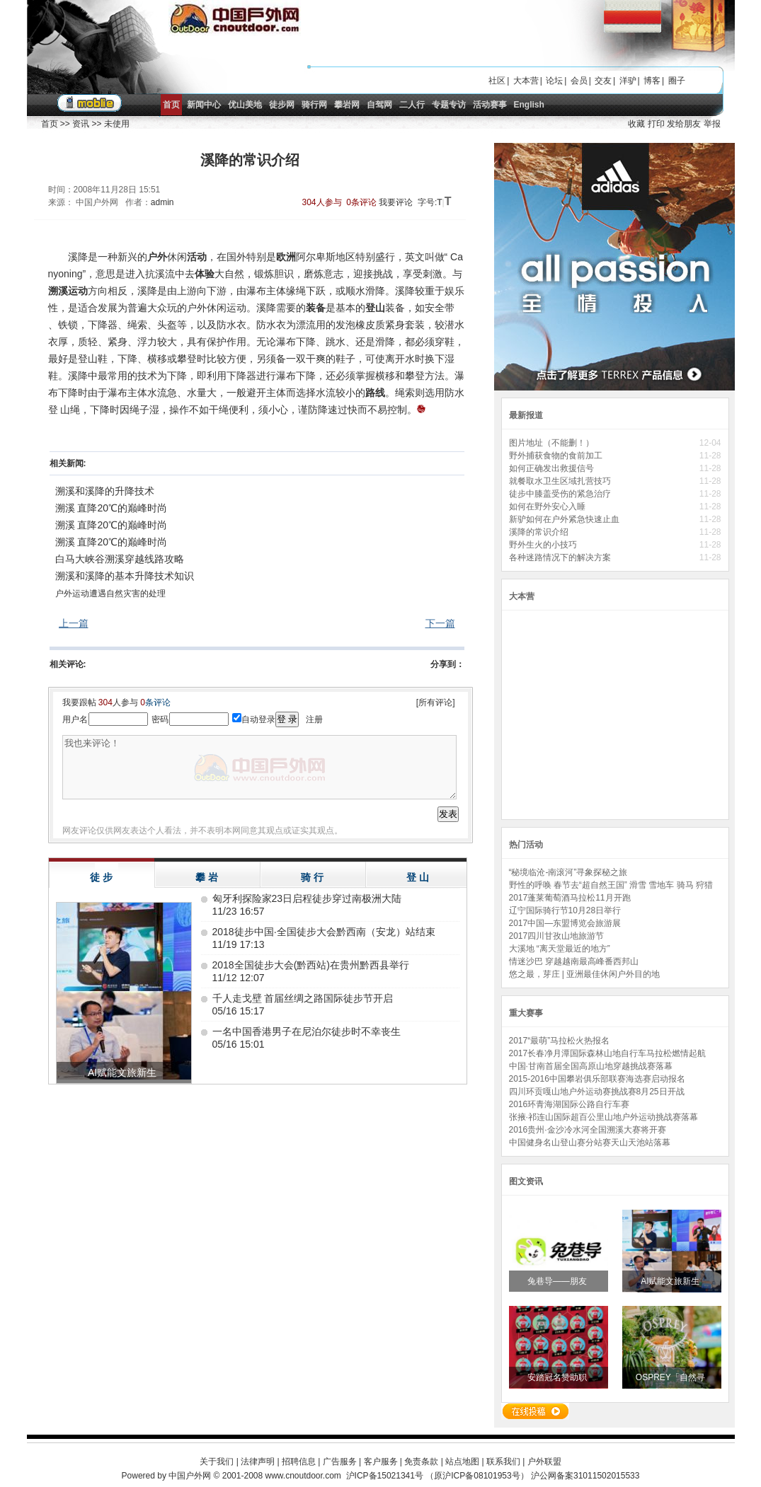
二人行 (412, 105)
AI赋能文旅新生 (671, 1281)
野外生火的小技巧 (543, 545)
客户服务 (381, 1461)
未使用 (117, 124)
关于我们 (217, 1461)
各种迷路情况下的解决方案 (561, 557)
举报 (712, 124)
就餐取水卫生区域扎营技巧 (561, 481)
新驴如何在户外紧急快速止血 (565, 519)
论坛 (554, 81)
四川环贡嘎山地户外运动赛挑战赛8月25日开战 (597, 1092)
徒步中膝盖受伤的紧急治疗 (561, 494)
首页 (171, 105)
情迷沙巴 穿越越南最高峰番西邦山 (574, 961)
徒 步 (101, 877)
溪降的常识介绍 (538, 532)
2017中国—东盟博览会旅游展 (565, 923)
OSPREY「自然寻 (671, 1377)
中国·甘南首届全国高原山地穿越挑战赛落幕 (591, 1066)
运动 (78, 290)
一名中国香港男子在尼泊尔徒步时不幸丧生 (306, 1031)
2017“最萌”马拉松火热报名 (559, 1041)
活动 (197, 256)
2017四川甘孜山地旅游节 (557, 936)
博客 (651, 81)
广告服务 (340, 1461)
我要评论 (396, 202)
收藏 (636, 124)
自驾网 (379, 105)
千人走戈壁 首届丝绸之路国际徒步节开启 (303, 998)
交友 (603, 81)
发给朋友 (684, 124)
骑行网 (314, 105)
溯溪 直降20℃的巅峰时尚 (111, 508)
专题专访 (449, 105)
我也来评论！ (259, 767)
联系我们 (503, 1461)
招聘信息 (299, 1461)
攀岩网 (347, 105)
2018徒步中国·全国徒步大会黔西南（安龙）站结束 (323, 931)
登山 (375, 307)
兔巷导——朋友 (558, 1281)
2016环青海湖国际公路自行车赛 (569, 1104)
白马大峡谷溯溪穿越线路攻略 (119, 559)
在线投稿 (535, 1411)
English (529, 105)
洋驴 (627, 81)
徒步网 (281, 105)
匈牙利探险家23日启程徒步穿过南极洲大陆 (307, 898)
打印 (656, 124)
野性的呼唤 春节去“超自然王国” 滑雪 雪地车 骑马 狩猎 (611, 885)
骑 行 (312, 877)
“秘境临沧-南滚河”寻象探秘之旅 (568, 872)
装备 (316, 307)
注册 (314, 719)
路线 (375, 392)
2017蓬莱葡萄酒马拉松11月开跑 (570, 898)
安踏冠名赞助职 (558, 1377)
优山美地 (245, 105)
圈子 (676, 81)
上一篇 (73, 623)
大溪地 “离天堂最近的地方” (559, 949)
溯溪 (58, 290)
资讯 (80, 124)
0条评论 (361, 202)
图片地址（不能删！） (552, 443)
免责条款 (421, 1461)
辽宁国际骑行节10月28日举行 (565, 910)
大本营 (526, 81)
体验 (204, 273)
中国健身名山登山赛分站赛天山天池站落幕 (589, 1142)
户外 (157, 256)
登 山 (417, 877)
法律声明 (258, 1461)
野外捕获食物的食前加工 (557, 456)
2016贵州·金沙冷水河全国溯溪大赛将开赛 (587, 1130)
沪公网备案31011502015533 (585, 1476)
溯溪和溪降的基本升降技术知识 (124, 576)
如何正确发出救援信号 (552, 468)
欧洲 (286, 256)
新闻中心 (204, 105)
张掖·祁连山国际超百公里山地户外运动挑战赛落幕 (603, 1117)
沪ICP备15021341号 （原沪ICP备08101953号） (437, 1476)
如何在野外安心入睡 (548, 506)
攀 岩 (206, 877)
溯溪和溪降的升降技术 (104, 491)
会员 (579, 81)
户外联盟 (544, 1461)
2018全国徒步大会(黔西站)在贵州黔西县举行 (310, 965)
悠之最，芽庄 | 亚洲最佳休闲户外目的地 (584, 974)
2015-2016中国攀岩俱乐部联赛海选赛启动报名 (597, 1079)
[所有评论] (435, 702)
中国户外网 (189, 1476)
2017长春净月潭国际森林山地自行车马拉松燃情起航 (607, 1053)
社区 (496, 81)
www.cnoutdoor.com (303, 1476)
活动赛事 (490, 105)
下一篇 (440, 623)
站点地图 (462, 1461)
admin (162, 202)
